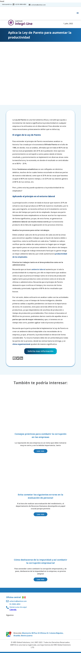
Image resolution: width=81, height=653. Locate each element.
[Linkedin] (21, 358)
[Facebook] (14, 358)
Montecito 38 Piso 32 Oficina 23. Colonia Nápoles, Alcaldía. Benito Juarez (38, 634)
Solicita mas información (40, 351)
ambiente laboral (38, 269)
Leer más (40, 451)
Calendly (13, 609)
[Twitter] (17, 358)
